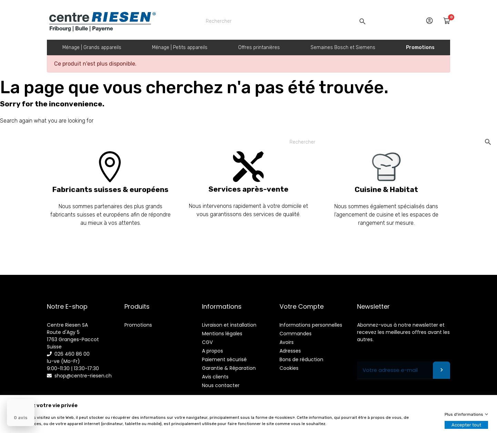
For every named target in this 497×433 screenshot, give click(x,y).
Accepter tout (466, 424)
